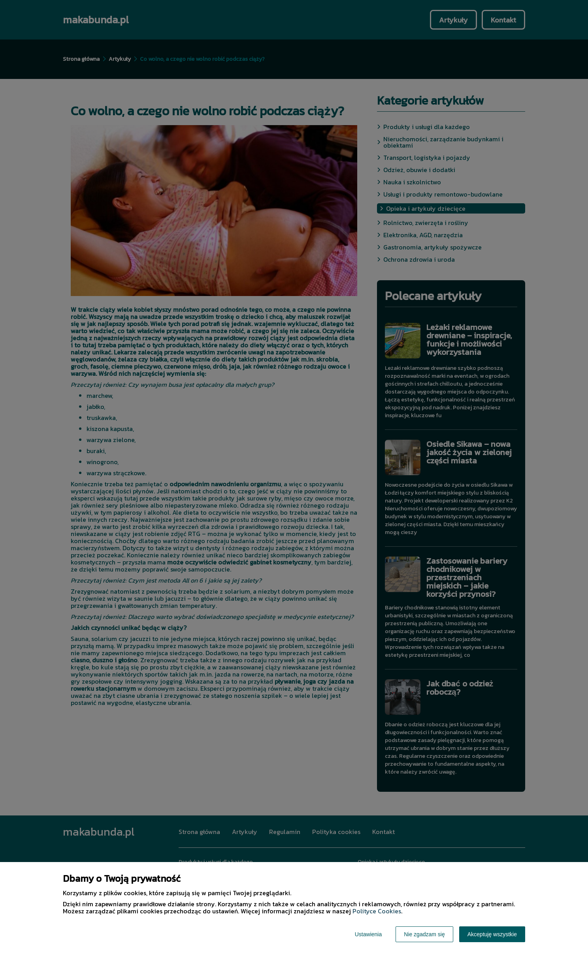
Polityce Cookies (376, 911)
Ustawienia (368, 934)
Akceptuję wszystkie (492, 934)
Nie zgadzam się (424, 934)
